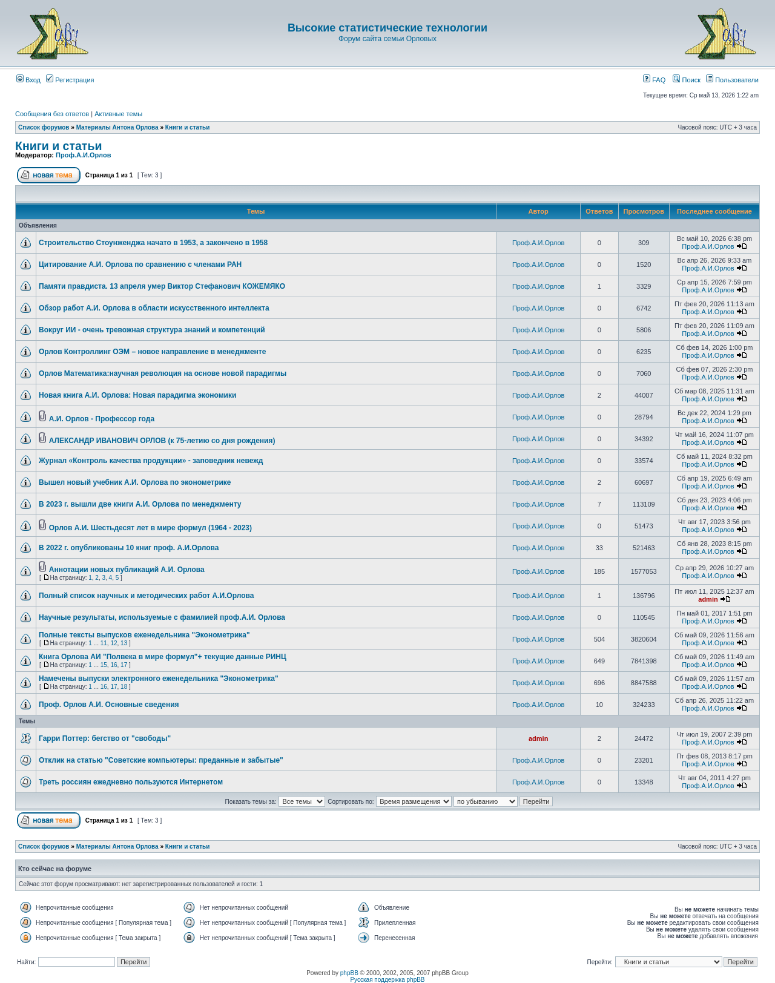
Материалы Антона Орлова (117, 127)
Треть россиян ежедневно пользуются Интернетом (131, 782)
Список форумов (44, 127)
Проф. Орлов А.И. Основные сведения (109, 704)
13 (123, 643)
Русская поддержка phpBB (387, 979)
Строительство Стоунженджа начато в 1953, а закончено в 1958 (153, 242)
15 (104, 665)
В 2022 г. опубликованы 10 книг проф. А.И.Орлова (129, 548)
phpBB (349, 973)
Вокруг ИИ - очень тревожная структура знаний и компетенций (152, 330)
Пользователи (732, 80)
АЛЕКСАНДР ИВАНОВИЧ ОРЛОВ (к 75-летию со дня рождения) (162, 440)
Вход (28, 80)
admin (707, 599)
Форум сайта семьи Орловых (387, 39)
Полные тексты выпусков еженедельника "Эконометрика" (144, 635)
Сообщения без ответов (52, 113)
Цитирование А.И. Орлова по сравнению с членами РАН (140, 264)
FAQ (654, 80)
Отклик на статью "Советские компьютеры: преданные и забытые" (161, 760)
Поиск (687, 80)
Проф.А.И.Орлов (83, 155)
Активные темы (118, 113)
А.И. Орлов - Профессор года (101, 419)
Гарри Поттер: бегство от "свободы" (105, 738)
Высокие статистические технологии (387, 28)
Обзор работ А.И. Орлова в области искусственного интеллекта (154, 308)
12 (113, 643)
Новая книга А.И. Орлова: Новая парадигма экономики (137, 395)
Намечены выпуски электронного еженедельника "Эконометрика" (159, 678)
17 (123, 665)
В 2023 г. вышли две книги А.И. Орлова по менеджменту (140, 504)
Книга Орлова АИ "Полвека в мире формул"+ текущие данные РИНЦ (162, 657)
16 (113, 665)
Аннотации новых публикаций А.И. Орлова (127, 569)
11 (104, 643)
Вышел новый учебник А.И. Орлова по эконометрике (135, 482)
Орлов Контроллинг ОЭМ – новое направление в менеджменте (152, 351)
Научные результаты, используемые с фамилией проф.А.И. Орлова (162, 617)
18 (123, 686)
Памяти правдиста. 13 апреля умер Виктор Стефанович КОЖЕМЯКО (162, 286)
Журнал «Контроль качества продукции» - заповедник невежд (151, 460)
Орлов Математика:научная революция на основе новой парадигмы (162, 373)
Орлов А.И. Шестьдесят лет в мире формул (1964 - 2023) (150, 528)
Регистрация (70, 80)
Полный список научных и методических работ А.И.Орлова (146, 595)
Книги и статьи (187, 127)
